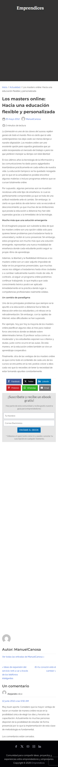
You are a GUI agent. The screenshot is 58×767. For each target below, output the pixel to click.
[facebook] (16, 747)
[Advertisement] (29, 50)
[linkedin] (39, 747)
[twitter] (22, 747)
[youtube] (28, 747)
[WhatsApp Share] (30, 387)
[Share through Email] (45, 387)
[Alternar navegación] (29, 17)
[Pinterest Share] (13, 387)
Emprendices (38, 763)
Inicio (4, 87)
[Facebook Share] (14, 381)
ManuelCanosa (31, 119)
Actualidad (15, 87)
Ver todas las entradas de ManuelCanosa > (23, 656)
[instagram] (33, 747)
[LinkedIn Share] (44, 381)
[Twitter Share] (29, 381)
